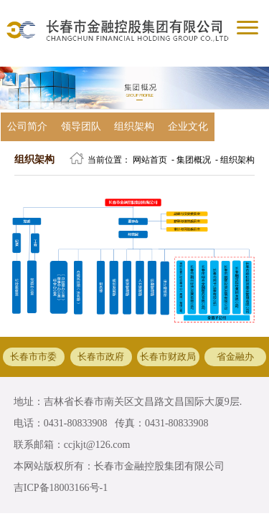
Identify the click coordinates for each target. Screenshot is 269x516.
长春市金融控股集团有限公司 (159, 466)
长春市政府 (100, 357)
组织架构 (134, 126)
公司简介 (27, 126)
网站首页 (150, 160)
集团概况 (193, 160)
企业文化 (188, 126)
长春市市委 (33, 357)
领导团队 (81, 126)
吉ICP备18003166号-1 (61, 487)
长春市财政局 (168, 357)
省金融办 (235, 357)
